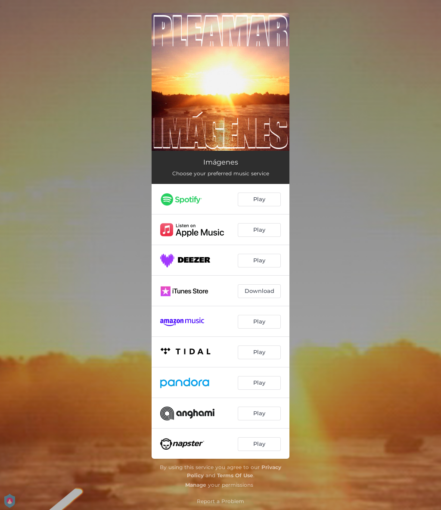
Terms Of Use (235, 475)
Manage (195, 485)
